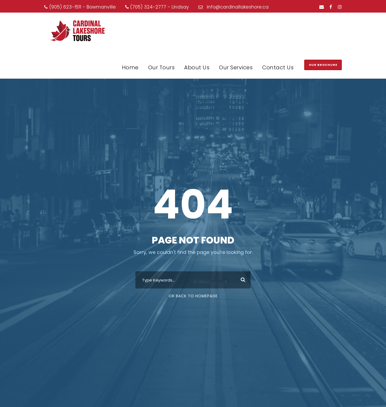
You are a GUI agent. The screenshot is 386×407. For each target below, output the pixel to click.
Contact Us (278, 67)
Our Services (236, 67)
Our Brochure (323, 65)
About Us (196, 67)
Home (130, 67)
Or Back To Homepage (193, 296)
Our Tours (161, 67)
